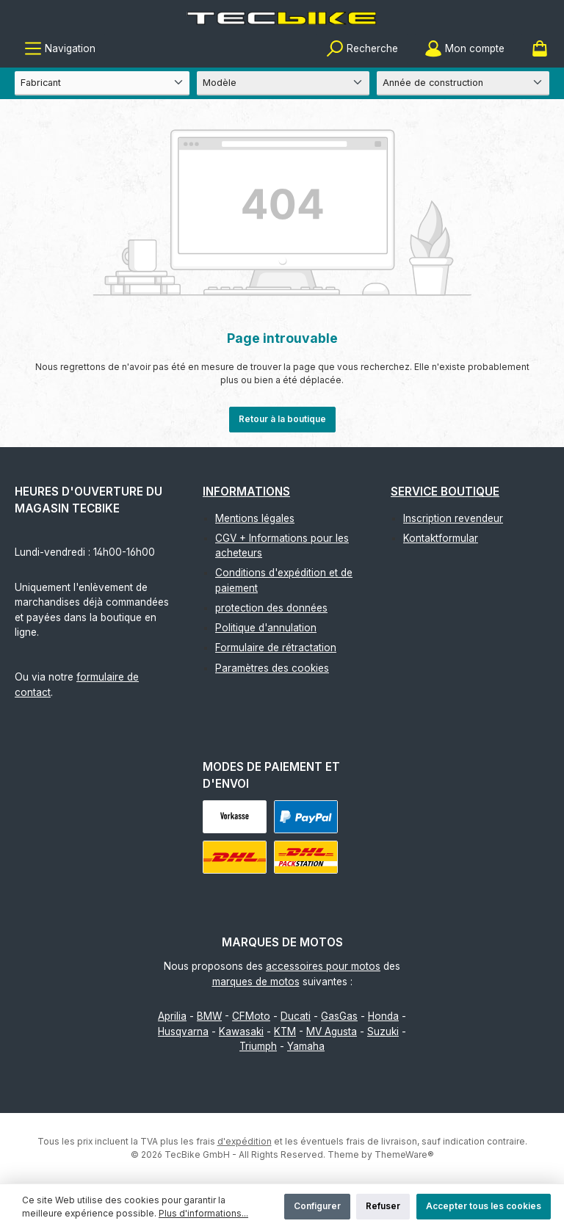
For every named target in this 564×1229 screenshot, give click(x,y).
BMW (209, 1016)
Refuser (383, 1205)
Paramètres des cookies (272, 668)
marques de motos (256, 981)
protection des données (271, 608)
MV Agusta (331, 1031)
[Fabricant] (102, 83)
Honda (383, 1016)
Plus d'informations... (203, 1213)
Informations (246, 492)
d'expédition (244, 1141)
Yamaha (306, 1046)
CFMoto (251, 1016)
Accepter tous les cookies (483, 1205)
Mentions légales (254, 518)
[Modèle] (283, 83)
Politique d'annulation (266, 628)
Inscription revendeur (453, 518)
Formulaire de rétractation (275, 647)
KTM (285, 1031)
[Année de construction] (463, 83)
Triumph (258, 1046)
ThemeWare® (404, 1154)
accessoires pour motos (323, 966)
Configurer (317, 1205)
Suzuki (383, 1031)
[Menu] (60, 49)
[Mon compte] (464, 49)
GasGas (339, 1016)
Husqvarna (183, 1031)
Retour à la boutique (282, 418)
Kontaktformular (440, 538)
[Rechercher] (362, 49)
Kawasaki (241, 1031)
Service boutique (445, 492)
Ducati (296, 1016)
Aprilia (172, 1016)
